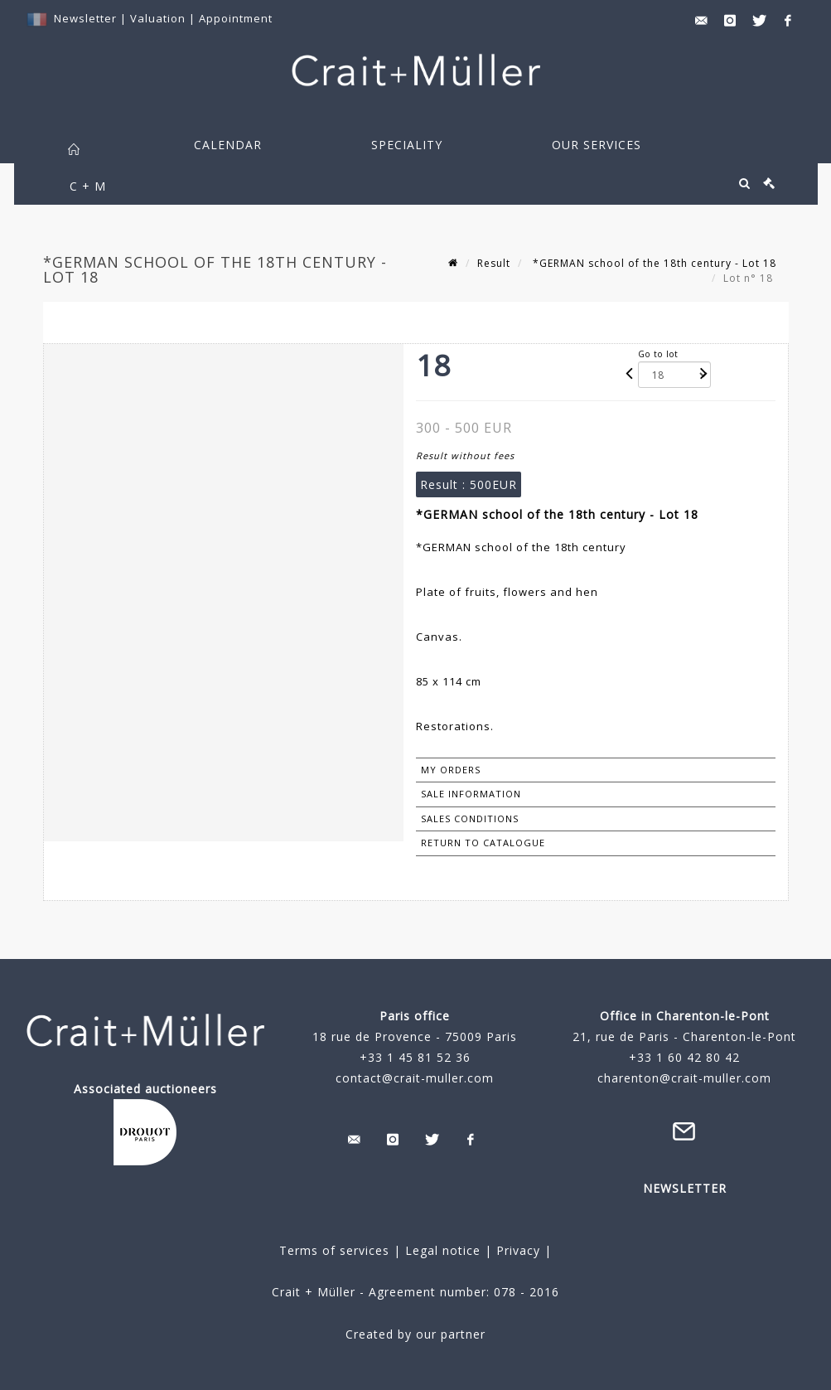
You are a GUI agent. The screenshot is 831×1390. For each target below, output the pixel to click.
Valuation (158, 18)
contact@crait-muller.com (415, 1078)
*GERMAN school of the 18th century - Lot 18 (652, 263)
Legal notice (443, 1250)
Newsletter (85, 18)
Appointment (236, 18)
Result (493, 263)
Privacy (516, 1250)
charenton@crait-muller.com (684, 1078)
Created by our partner (415, 1334)
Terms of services (334, 1250)
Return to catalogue (483, 842)
